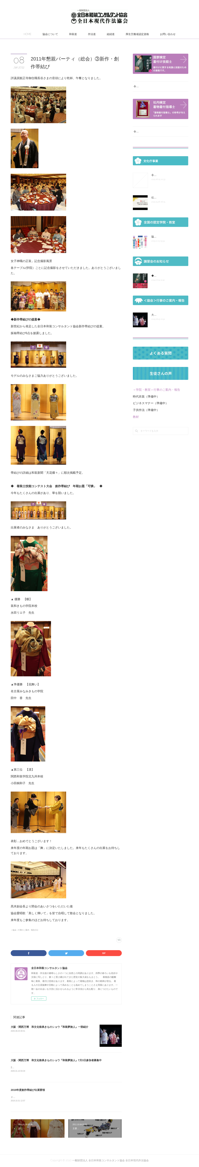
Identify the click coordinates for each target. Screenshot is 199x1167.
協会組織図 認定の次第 (164, 241)
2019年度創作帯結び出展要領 (28, 1090)
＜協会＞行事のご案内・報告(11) (24, 930)
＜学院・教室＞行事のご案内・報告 (156, 394)
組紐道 (111, 34)
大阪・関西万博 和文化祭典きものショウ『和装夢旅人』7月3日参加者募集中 (56, 1060)
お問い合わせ (168, 34)
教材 (136, 421)
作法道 (92, 34)
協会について (50, 34)
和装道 (73, 34)
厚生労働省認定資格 (137, 34)
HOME (27, 34)
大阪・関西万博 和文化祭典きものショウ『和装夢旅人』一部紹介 (49, 1026)
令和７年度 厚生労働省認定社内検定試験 (158, 136)
